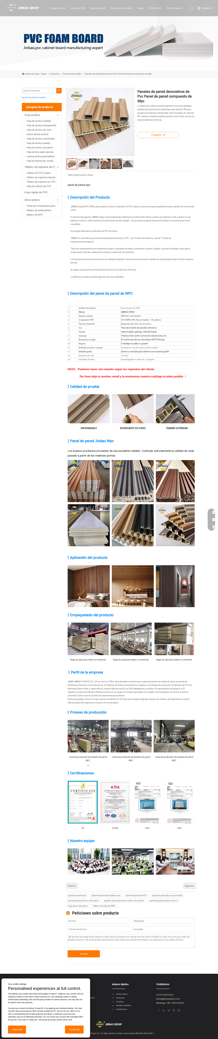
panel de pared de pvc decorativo (83, 900)
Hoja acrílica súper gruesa (40, 152)
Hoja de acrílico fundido (39, 121)
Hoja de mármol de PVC (39, 186)
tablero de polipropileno (39, 210)
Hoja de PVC (78, 8)
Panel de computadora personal (43, 205)
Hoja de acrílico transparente (41, 125)
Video (140, 8)
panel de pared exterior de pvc (163, 900)
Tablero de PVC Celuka (38, 173)
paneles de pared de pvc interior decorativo (124, 900)
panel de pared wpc (77, 895)
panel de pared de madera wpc (106, 895)
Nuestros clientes (121, 8)
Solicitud (120, 1002)
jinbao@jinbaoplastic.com (168, 999)
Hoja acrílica (58, 8)
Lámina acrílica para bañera (40, 156)
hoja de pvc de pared (77, 906)
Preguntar (158, 135)
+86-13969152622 (175, 1003)
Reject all (17, 1029)
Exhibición (155, 8)
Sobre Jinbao (98, 8)
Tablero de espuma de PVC (41, 167)
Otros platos (32, 200)
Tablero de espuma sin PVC (41, 181)
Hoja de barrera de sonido (40, 160)
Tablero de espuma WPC (104, 906)
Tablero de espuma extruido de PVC (44, 177)
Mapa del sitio (110, 1033)
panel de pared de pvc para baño (167, 895)
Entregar (84, 954)
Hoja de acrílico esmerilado (41, 138)
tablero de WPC (35, 214)
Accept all (74, 1029)
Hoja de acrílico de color (39, 129)
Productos (120, 998)
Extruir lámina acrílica (37, 134)
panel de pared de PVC (136, 895)
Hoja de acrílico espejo (38, 143)
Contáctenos (174, 8)
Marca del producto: (77, 175)
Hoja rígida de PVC (36, 192)
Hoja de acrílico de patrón (40, 147)
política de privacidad (126, 1033)
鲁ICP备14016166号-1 (145, 1033)
